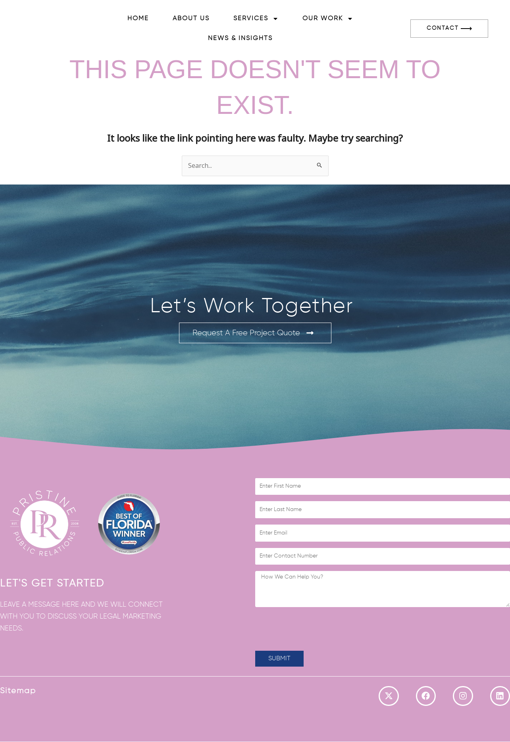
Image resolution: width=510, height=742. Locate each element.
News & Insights (240, 38)
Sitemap (18, 691)
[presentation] (315, 628)
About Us (191, 18)
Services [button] (256, 19)
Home (138, 18)
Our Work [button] (327, 19)
